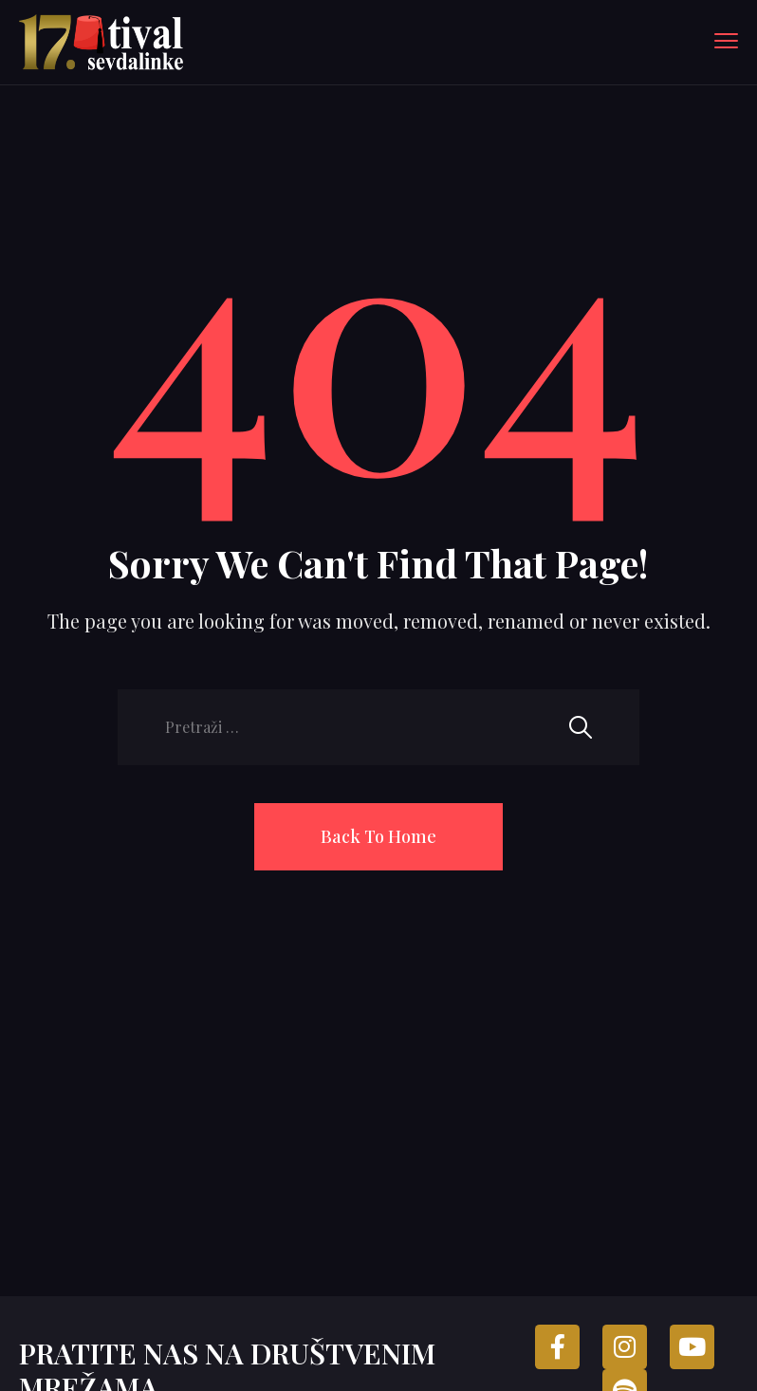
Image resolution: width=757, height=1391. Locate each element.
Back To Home (378, 836)
